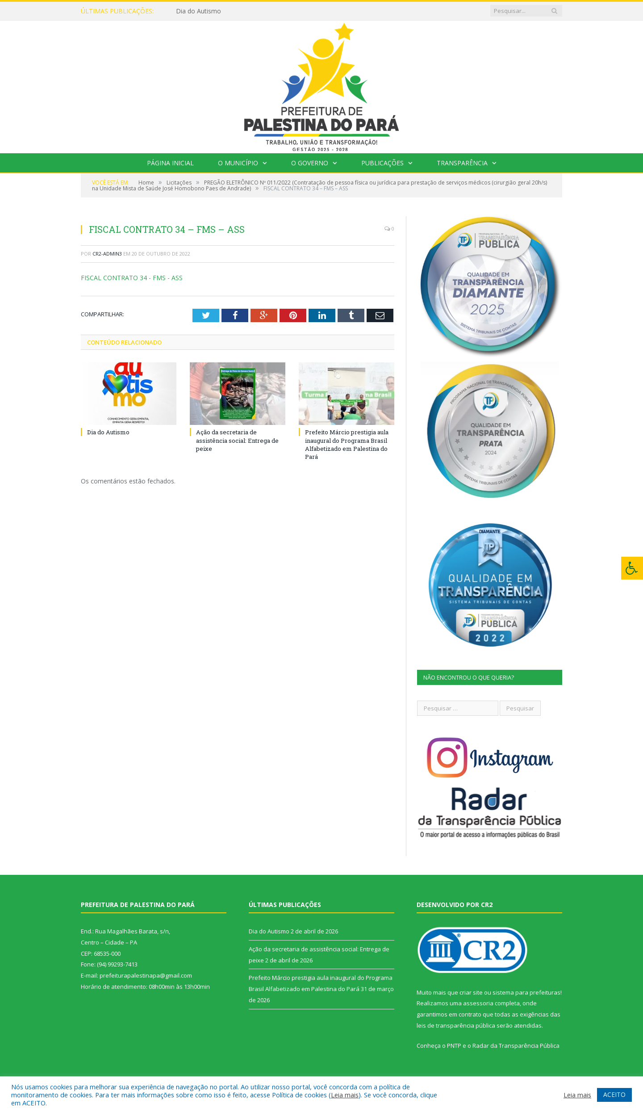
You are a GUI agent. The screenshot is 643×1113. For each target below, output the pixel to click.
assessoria (478, 1003)
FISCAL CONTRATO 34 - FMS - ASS (132, 277)
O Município (238, 163)
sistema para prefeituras (526, 992)
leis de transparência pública (456, 1025)
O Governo (309, 163)
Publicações (382, 163)
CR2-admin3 (107, 253)
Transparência (462, 163)
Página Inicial (170, 163)
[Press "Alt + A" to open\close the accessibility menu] (632, 568)
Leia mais (345, 1094)
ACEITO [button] (614, 1094)
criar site (471, 992)
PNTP (454, 1046)
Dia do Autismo (198, 11)
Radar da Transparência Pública (515, 1046)
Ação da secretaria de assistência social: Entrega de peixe (237, 440)
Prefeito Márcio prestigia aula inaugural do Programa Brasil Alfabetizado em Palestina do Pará (346, 444)
